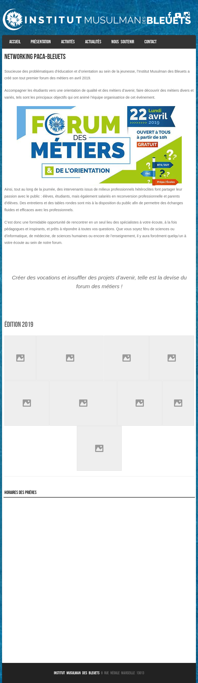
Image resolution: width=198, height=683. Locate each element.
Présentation (41, 41)
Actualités (93, 41)
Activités (68, 41)
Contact (150, 41)
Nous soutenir (122, 41)
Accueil (15, 41)
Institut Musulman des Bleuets (77, 673)
